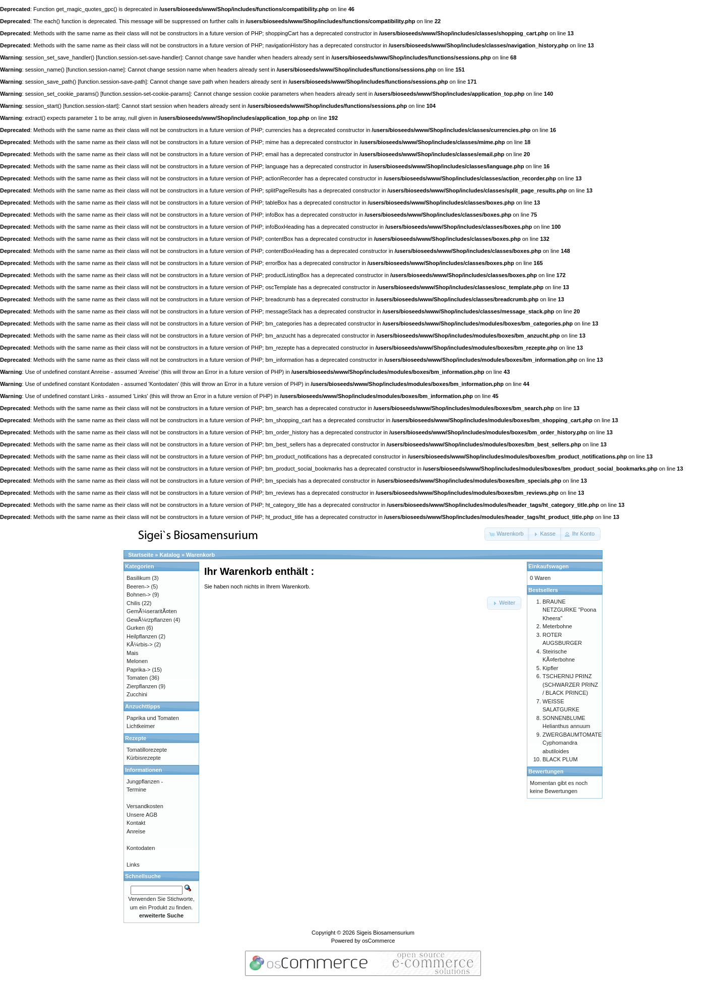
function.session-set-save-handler (138, 57)
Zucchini (137, 694)
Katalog (170, 555)
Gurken (136, 628)
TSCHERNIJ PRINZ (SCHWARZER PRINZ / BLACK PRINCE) (570, 684)
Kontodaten (141, 848)
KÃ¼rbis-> (140, 644)
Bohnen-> (139, 594)
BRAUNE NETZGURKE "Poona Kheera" (569, 610)
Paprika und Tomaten (153, 718)
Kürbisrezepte (144, 758)
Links (133, 865)
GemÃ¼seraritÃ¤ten (152, 611)
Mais (132, 653)
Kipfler (550, 668)
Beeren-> (138, 586)
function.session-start (91, 106)
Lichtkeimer (141, 726)
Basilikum (138, 578)
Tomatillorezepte (147, 750)
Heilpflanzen (142, 636)
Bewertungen (546, 771)
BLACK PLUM (560, 759)
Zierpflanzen (142, 686)
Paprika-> (138, 670)
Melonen (137, 661)
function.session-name (95, 70)
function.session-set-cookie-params (145, 94)
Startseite (140, 555)
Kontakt (136, 823)
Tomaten (137, 678)
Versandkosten (145, 806)
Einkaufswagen (548, 566)
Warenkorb (200, 555)
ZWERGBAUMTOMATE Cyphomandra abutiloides (572, 743)
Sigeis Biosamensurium (385, 933)
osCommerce (378, 941)
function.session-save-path (112, 82)
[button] (507, 534)
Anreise (136, 831)
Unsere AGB (142, 815)
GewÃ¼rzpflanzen (149, 620)
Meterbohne (557, 626)
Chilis (133, 603)
